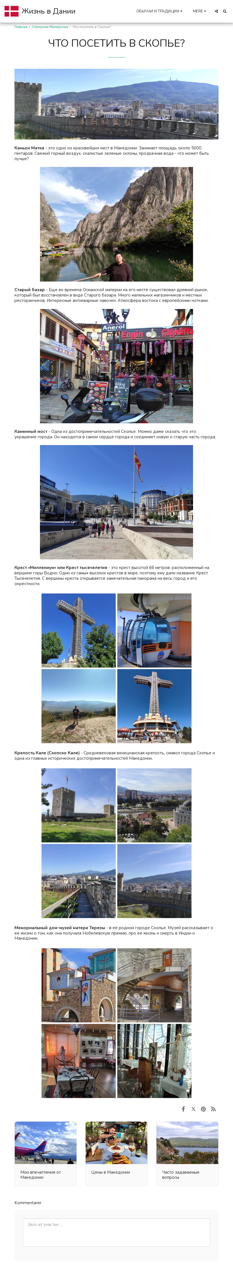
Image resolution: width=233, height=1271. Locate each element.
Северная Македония (50, 27)
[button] (160, 11)
